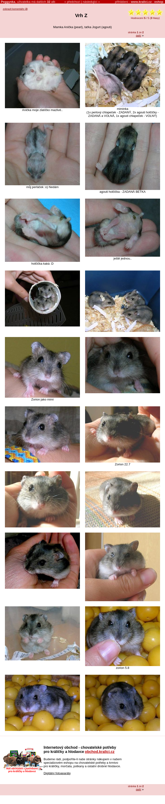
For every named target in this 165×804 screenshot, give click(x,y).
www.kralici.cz (141, 2)
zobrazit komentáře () (15, 8)
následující (90, 2)
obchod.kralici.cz (100, 752)
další (138, 35)
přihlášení (121, 2)
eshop (158, 2)
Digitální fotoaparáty (57, 773)
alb (51, 2)
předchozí (73, 2)
